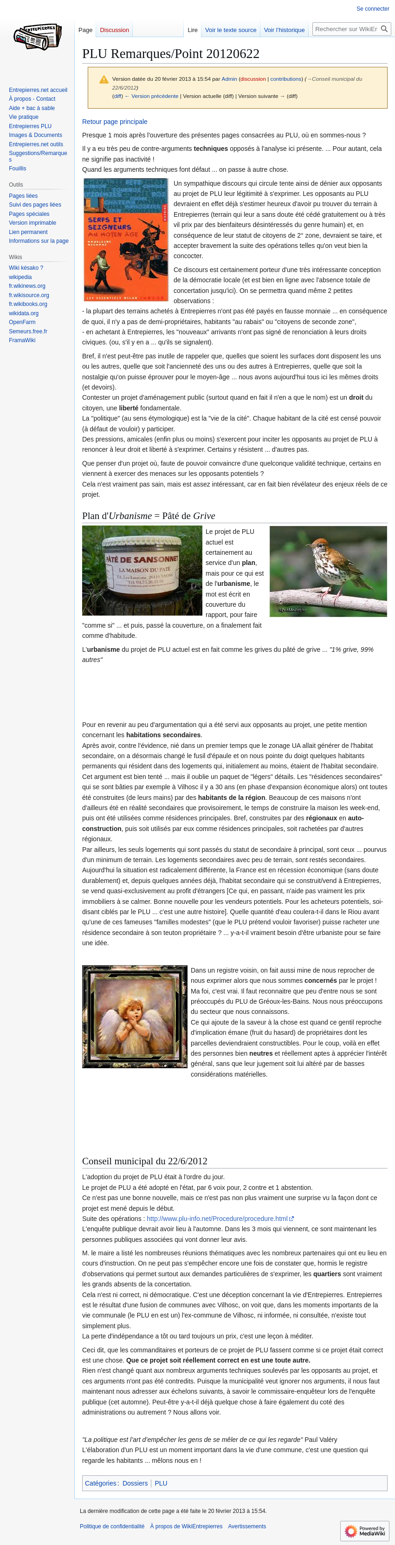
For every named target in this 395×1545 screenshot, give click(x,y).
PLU (161, 1483)
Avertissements (247, 1526)
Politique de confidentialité (112, 1526)
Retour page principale (115, 121)
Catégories (101, 1483)
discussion (253, 79)
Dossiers (135, 1483)
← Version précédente (151, 96)
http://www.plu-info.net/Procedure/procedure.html (217, 1218)
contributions (286, 79)
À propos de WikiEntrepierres (186, 1526)
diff (117, 96)
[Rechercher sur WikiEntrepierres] (351, 29)
